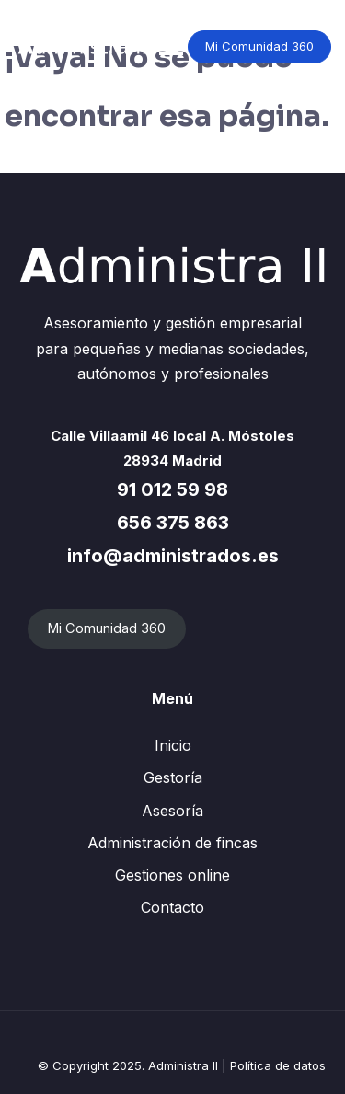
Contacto (172, 907)
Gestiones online (172, 875)
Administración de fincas (172, 843)
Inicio (173, 745)
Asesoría (172, 810)
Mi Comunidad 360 (259, 46)
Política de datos (278, 1065)
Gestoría (173, 777)
